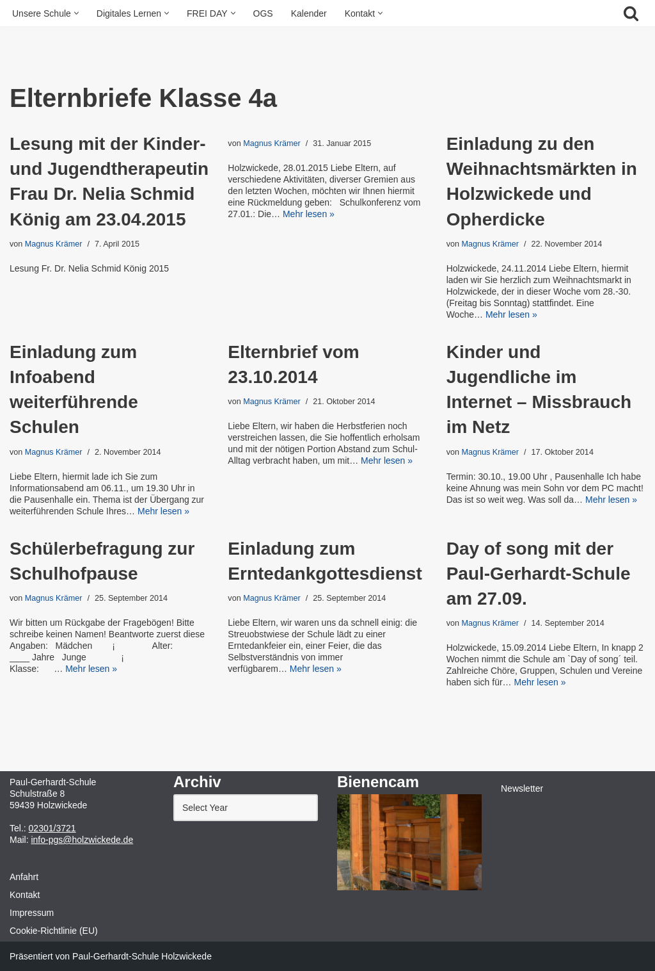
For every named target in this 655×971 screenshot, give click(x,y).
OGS (263, 13)
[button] (76, 13)
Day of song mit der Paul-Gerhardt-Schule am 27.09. (538, 573)
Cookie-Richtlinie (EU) (54, 931)
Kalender (309, 13)
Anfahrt (24, 877)
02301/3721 (52, 828)
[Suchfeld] (631, 13)
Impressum (32, 913)
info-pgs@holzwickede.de (82, 840)
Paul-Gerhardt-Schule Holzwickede (142, 956)
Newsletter (522, 788)
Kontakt (25, 895)
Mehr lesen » (309, 214)
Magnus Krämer (54, 244)
